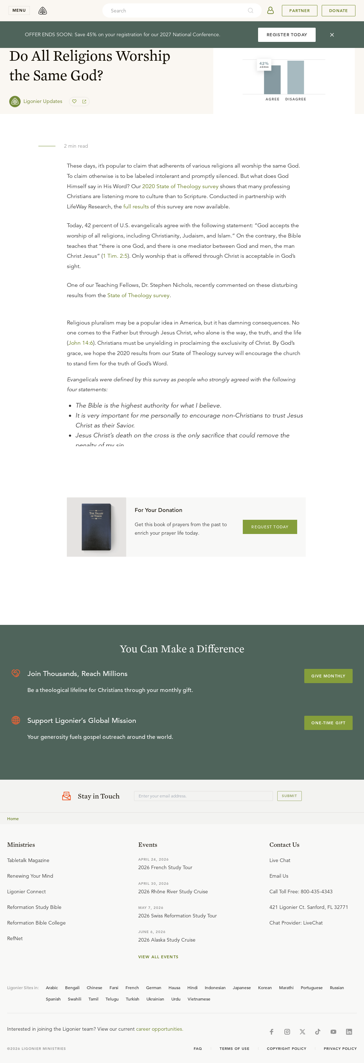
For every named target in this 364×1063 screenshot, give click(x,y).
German (153, 987)
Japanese (242, 987)
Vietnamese (199, 999)
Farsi (113, 987)
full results (136, 206)
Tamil (93, 999)
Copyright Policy (286, 1048)
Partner (299, 10)
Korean (265, 987)
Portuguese (312, 987)
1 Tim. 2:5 (115, 256)
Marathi (286, 987)
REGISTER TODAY (287, 34)
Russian (337, 987)
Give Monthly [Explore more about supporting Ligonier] (328, 676)
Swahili (74, 999)
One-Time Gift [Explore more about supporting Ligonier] (328, 722)
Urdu (176, 999)
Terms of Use (235, 1048)
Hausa (174, 987)
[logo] (43, 11)
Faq (198, 1048)
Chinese (94, 987)
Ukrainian (155, 999)
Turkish (132, 999)
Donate (338, 10)
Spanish (53, 999)
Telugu (112, 999)
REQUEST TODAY (270, 526)
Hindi (192, 987)
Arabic (52, 987)
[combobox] (172, 10)
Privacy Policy (340, 1048)
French (132, 987)
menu (19, 10)
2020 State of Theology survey (180, 186)
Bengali (72, 987)
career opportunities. (159, 1029)
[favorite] (75, 101)
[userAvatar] (270, 11)
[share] (83, 101)
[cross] (332, 35)
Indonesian (215, 987)
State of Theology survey (138, 295)
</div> (186, 379)
